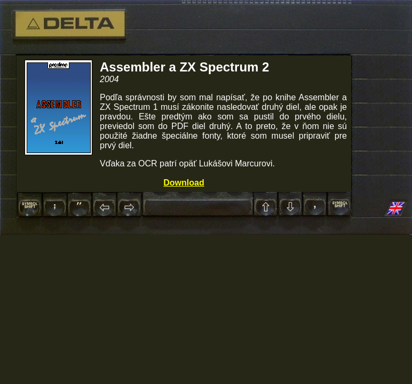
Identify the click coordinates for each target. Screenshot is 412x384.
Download (183, 182)
